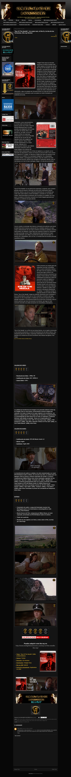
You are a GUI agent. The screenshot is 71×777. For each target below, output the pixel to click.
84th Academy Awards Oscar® (57, 22)
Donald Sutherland (40, 719)
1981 (18, 719)
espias (45, 719)
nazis (30, 720)
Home (4, 20)
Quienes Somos (62, 24)
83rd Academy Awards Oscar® (10, 24)
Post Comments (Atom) (38, 773)
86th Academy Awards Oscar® (25, 22)
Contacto (48, 24)
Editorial (54, 24)
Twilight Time (44, 720)
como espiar (34, 730)
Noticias (30, 20)
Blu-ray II (24, 20)
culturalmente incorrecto (29, 719)
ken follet (27, 720)
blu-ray (21, 719)
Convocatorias (38, 20)
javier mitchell (22, 720)
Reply (18, 732)
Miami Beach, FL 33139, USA (23, 721)
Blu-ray (17, 20)
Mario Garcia (20, 728)
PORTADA (11, 20)
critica (24, 719)
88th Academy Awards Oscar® (50, 20)
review (33, 720)
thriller (41, 720)
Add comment (17, 735)
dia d (35, 719)
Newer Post (17, 769)
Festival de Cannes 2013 (24, 24)
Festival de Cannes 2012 (38, 24)
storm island (36, 720)
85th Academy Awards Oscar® (41, 22)
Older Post (54, 769)
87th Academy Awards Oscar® (9, 22)
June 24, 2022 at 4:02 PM (27, 728)
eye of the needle (50, 719)
